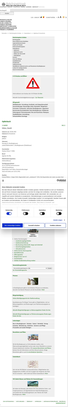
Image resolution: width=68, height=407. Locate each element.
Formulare (16, 108)
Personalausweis (26, 112)
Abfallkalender (17, 104)
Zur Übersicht (39, 97)
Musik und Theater (17, 45)
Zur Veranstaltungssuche (20, 270)
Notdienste (45, 110)
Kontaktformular (19, 252)
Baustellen (37, 106)
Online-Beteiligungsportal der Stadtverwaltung (26, 298)
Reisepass (46, 112)
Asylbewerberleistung (22, 243)
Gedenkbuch (27, 33)
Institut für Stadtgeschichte (20, 68)
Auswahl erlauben (34, 225)
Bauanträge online (28, 106)
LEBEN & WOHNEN (5, 21)
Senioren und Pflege (39, 325)
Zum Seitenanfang (8, 401)
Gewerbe (15, 325)
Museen (15, 57)
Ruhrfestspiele (16, 39)
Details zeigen (57, 220)
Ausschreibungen (18, 106)
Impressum (38, 401)
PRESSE (23, 7)
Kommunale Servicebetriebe (21, 110)
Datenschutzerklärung (51, 401)
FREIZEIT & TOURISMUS (7, 29)
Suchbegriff (3, 10)
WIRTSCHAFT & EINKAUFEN (8, 26)
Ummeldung (25, 114)
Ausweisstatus (18, 258)
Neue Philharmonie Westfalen (20, 41)
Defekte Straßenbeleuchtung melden (24, 260)
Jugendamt (45, 108)
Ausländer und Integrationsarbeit (38, 104)
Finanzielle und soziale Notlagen (22, 327)
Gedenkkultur (17, 55)
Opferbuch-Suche (18, 52)
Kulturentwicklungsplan (19, 46)
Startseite (4, 33)
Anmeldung (25, 104)
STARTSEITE (3, 7)
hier (41, 93)
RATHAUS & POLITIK (6, 19)
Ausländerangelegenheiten (23, 241)
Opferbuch (16, 50)
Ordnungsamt (17, 112)
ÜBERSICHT (35, 7)
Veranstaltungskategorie (20, 268)
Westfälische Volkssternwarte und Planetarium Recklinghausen (29, 66)
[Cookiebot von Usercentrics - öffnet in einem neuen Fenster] (58, 180)
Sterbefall (40, 323)
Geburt (34, 323)
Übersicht (30, 401)
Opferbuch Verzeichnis (39, 33)
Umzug (46, 323)
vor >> (63, 125)
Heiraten (29, 323)
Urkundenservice (20, 249)
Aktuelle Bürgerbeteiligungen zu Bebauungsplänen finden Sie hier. (32, 310)
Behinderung (22, 325)
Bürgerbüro (44, 106)
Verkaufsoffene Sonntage (20, 116)
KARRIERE (28, 7)
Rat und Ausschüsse (37, 112)
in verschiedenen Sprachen (34, 352)
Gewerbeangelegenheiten (23, 247)
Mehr (43, 290)
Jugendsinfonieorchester (19, 43)
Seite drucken (20, 401)
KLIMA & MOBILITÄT (6, 23)
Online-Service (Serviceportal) (22, 251)
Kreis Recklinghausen (36, 110)
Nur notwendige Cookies (12, 225)
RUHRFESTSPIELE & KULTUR (8, 28)
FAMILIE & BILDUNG (6, 24)
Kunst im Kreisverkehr (18, 69)
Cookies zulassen (55, 225)
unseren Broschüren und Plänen (42, 348)
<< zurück (5, 125)
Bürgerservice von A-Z (20, 256)
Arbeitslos (30, 325)
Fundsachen (22, 108)
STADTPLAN (16, 7)
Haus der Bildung (17, 59)
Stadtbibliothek (17, 61)
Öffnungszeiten (18, 255)
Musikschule (16, 62)
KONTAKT (10, 7)
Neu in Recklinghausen (19, 323)
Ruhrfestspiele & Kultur (15, 33)
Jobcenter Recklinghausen (34, 108)
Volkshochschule (17, 64)
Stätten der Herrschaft (19, 54)
